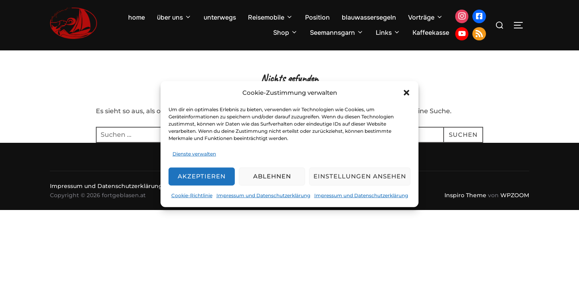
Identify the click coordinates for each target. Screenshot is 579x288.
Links (388, 32)
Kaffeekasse (430, 32)
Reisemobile (270, 17)
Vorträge (425, 17)
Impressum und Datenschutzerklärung (263, 195)
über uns (174, 17)
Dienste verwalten (194, 154)
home (136, 17)
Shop (285, 32)
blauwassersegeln (369, 17)
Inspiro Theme (465, 195)
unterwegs (220, 17)
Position (317, 17)
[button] (406, 92)
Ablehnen (272, 176)
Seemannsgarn (337, 32)
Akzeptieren (202, 176)
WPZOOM (514, 195)
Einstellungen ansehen (359, 176)
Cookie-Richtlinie (191, 195)
